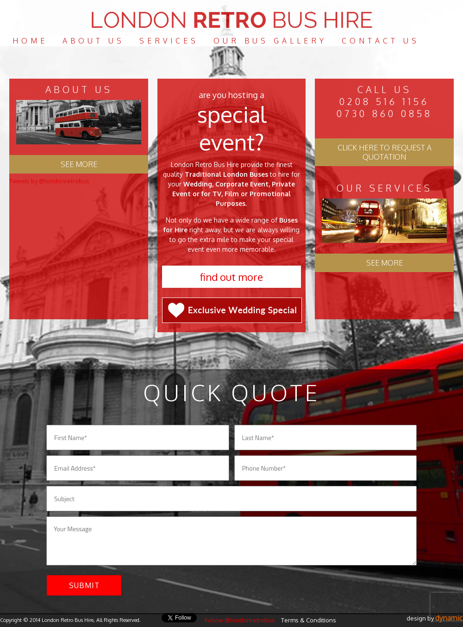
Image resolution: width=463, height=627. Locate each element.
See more (79, 164)
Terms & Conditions (308, 620)
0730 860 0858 (384, 113)
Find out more (231, 276)
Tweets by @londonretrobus (49, 181)
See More (384, 262)
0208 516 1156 (384, 101)
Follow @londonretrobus (240, 620)
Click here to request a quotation (385, 152)
